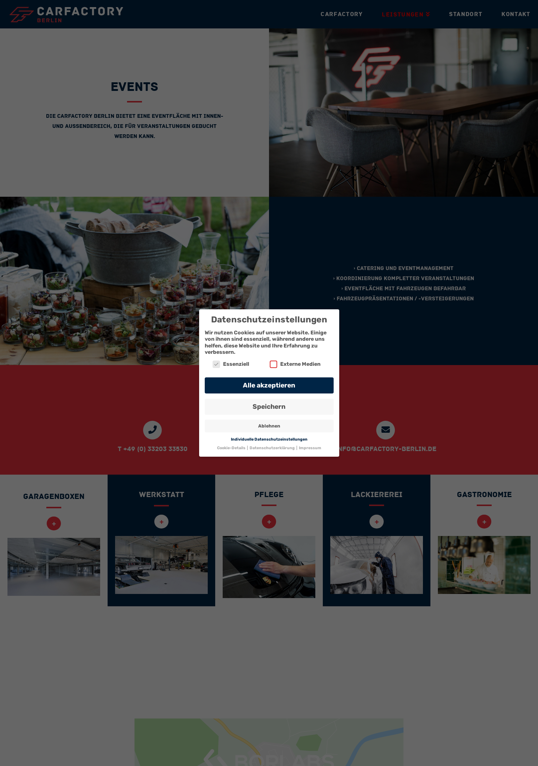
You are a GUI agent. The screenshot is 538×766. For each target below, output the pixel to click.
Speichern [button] (269, 406)
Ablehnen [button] (269, 426)
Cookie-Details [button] (231, 447)
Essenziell (231, 364)
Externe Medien (295, 364)
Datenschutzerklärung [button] (273, 447)
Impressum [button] (310, 447)
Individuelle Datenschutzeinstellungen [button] (269, 439)
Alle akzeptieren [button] (269, 385)
